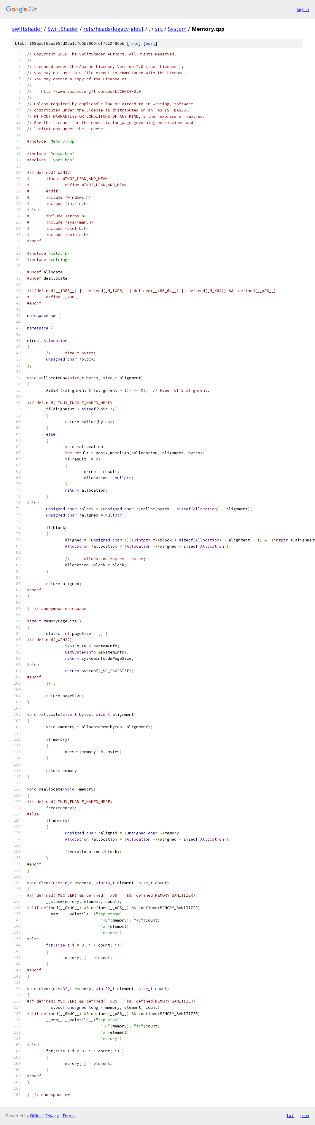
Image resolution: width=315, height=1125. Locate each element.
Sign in (303, 9)
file (134, 43)
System (177, 28)
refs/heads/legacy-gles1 (113, 28)
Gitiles (36, 1115)
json (304, 1115)
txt (290, 1115)
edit (150, 43)
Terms (68, 1115)
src (159, 28)
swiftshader (27, 28)
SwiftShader (62, 28)
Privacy (52, 1115)
